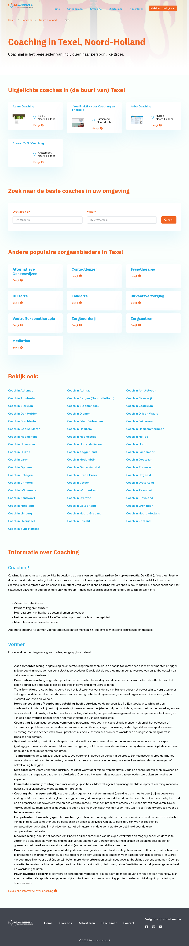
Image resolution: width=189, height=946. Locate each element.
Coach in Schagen (20, 475)
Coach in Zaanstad (139, 490)
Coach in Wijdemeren (23, 490)
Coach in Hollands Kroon (84, 444)
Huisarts (20, 295)
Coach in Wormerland (82, 490)
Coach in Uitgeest (138, 475)
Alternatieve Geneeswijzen (25, 271)
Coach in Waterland (140, 483)
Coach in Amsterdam (22, 398)
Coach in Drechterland (23, 421)
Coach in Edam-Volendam (85, 421)
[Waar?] (122, 220)
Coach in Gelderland (81, 506)
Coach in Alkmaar (79, 391)
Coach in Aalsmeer (21, 391)
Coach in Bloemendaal (83, 406)
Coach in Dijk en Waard (142, 414)
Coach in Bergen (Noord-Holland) (90, 398)
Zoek (168, 220)
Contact (128, 923)
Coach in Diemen (78, 414)
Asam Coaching (23, 106)
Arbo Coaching (141, 106)
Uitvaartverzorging (147, 295)
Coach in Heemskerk (22, 437)
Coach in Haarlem (79, 429)
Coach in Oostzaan (139, 460)
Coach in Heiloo (137, 437)
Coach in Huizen (19, 452)
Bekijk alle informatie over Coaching (32, 891)
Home (56, 9)
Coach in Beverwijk (139, 398)
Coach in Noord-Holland (143, 513)
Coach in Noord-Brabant (84, 513)
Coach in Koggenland (82, 452)
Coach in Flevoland (139, 498)
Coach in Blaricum (20, 406)
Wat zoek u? (21, 212)
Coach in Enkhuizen (139, 421)
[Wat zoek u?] (48, 220)
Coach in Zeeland (138, 521)
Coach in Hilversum (21, 444)
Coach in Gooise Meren (24, 429)
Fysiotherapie (143, 269)
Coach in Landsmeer (140, 452)
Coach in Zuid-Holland (23, 529)
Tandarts (80, 295)
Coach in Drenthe (79, 498)
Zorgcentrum (142, 318)
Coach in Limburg (20, 513)
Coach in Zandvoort (21, 498)
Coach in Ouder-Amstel (83, 467)
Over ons (96, 9)
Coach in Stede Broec (82, 475)
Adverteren (137, 9)
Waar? (91, 212)
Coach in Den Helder (22, 414)
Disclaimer (115, 9)
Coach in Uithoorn (20, 483)
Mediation (21, 340)
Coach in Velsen (78, 483)
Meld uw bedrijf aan (163, 8)
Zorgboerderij (84, 318)
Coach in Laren (18, 460)
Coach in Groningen (139, 506)
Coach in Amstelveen (141, 391)
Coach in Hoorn (136, 444)
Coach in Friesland (21, 506)
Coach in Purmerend (140, 467)
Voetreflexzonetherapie (34, 318)
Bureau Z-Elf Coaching (28, 143)
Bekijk (38, 125)
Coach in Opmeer (20, 467)
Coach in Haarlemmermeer (145, 429)
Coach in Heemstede (82, 437)
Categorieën (75, 9)
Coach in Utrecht (78, 521)
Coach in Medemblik (81, 460)
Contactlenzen (84, 269)
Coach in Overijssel (21, 521)
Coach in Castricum (139, 406)
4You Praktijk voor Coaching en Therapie (93, 108)
